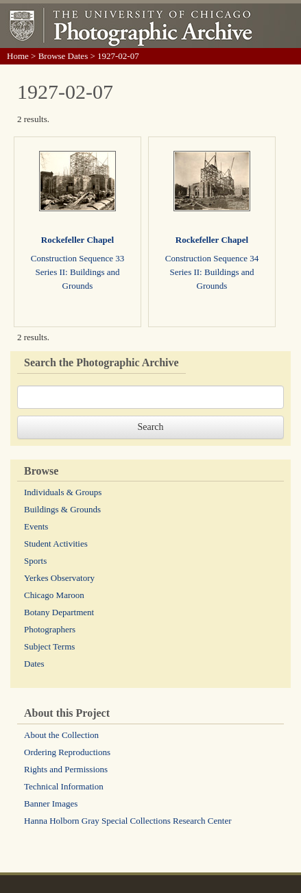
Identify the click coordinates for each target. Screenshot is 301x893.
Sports (35, 561)
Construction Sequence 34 (211, 258)
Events (36, 526)
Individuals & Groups (62, 492)
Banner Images (50, 803)
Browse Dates (63, 56)
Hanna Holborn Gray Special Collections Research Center (128, 820)
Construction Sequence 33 (77, 258)
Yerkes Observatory (59, 578)
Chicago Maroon (54, 595)
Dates (34, 663)
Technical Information (64, 786)
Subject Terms (49, 646)
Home (18, 56)
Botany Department (59, 612)
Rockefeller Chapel (77, 240)
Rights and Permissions (66, 769)
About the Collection (61, 735)
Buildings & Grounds (62, 509)
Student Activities (56, 543)
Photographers (49, 629)
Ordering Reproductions (67, 752)
